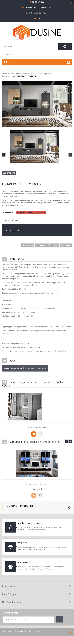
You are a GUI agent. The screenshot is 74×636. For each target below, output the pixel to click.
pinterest (66, 245)
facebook (40, 245)
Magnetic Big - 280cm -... (37, 484)
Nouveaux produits (19, 505)
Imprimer (9, 173)
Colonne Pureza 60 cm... (37, 427)
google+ (53, 245)
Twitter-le (28, 245)
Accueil (5, 74)
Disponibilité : (7, 212)
